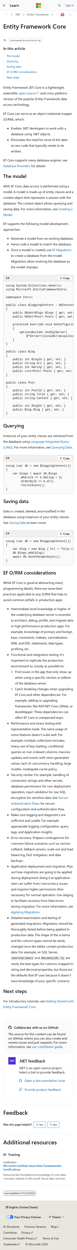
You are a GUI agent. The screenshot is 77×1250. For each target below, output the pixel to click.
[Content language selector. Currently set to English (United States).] (21, 1207)
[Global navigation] (4, 5)
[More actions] (70, 14)
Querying (12, 61)
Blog (53, 1227)
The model (13, 56)
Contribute (10, 1232)
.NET (18, 14)
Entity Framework (38, 14)
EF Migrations (62, 250)
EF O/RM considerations (22, 72)
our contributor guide (47, 1046)
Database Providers (16, 166)
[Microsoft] (38, 5)
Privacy (26, 1232)
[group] (38, 349)
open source (27, 93)
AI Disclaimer (11, 1227)
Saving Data (17, 522)
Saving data (14, 66)
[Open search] (59, 5)
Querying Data (61, 447)
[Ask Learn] (63, 14)
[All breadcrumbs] (6, 14)
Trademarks (10, 1244)
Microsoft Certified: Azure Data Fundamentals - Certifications (33, 1167)
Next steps (13, 77)
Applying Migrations (25, 912)
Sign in (69, 5)
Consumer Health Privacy (19, 1238)
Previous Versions (35, 1227)
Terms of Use (51, 1238)
